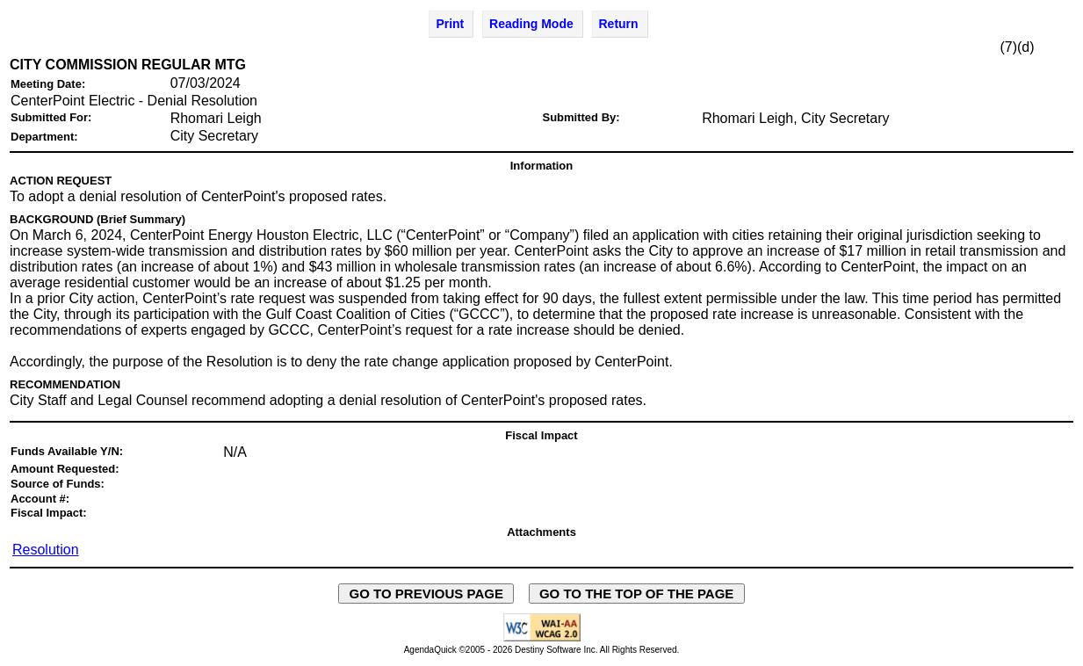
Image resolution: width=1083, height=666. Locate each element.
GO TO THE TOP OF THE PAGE (637, 593)
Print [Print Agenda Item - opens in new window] (450, 24)
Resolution (45, 549)
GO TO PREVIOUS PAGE (426, 593)
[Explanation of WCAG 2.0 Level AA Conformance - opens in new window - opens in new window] (542, 638)
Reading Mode (531, 24)
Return (619, 24)
